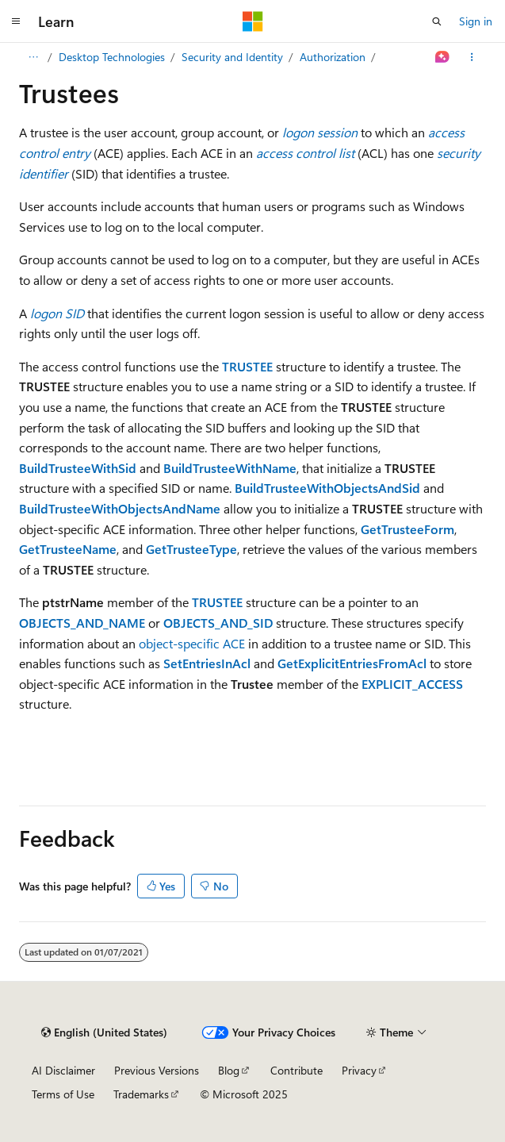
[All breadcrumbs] (33, 57)
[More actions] (472, 57)
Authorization (332, 56)
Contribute (296, 1070)
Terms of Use (63, 1094)
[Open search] (437, 21)
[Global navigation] (16, 21)
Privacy (359, 1070)
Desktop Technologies (112, 56)
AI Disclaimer (63, 1070)
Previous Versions (156, 1070)
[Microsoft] (253, 21)
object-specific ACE (192, 643)
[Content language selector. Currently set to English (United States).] (104, 1032)
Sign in (475, 21)
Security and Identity (232, 56)
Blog (228, 1070)
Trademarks (141, 1094)
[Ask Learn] (442, 57)
